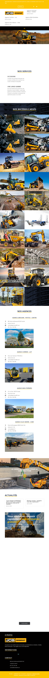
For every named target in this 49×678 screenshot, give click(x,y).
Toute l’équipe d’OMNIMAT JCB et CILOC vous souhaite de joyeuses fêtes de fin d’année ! (13, 502)
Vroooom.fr (29, 673)
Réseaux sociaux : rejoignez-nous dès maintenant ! (34, 501)
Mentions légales (36, 673)
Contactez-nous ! (24, 533)
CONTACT (21, 6)
